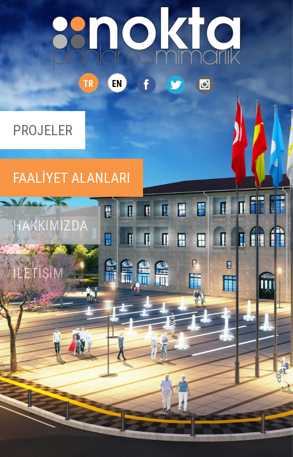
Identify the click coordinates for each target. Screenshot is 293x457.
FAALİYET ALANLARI (71, 178)
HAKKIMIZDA (50, 226)
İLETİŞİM (38, 273)
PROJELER (42, 130)
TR (88, 84)
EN (117, 84)
